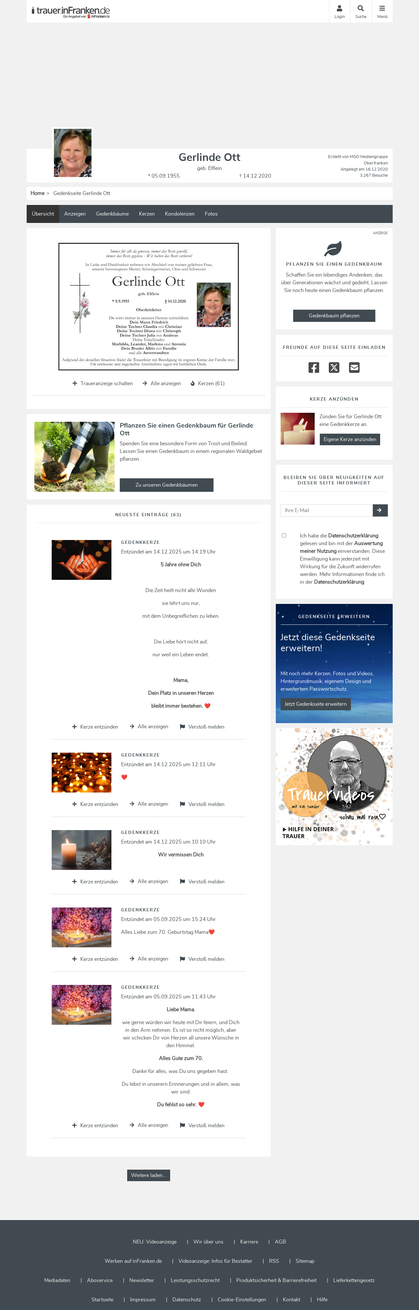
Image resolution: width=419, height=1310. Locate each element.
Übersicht (43, 214)
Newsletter (141, 1280)
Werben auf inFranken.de (133, 1261)
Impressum (143, 1299)
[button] (380, 510)
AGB (280, 1241)
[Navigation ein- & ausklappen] (382, 11)
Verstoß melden (202, 727)
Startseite (102, 1299)
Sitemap (305, 1261)
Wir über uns (208, 1241)
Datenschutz (186, 1299)
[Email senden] (327, 510)
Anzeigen (75, 214)
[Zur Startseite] (75, 11)
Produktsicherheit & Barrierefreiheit (276, 1280)
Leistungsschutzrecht (195, 1280)
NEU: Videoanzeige (155, 1241)
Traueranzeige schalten (103, 383)
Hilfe (322, 1299)
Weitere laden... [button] (148, 1175)
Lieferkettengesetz (354, 1280)
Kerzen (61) (208, 383)
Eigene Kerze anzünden (350, 439)
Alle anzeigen (162, 383)
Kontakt (291, 1299)
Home (37, 193)
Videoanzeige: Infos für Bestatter (215, 1261)
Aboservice (100, 1280)
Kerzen (147, 214)
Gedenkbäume (112, 214)
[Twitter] (334, 365)
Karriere (249, 1241)
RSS (274, 1261)
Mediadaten (57, 1280)
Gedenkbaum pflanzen (334, 315)
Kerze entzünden (95, 727)
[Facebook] (314, 365)
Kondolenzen (180, 214)
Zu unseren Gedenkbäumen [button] (166, 485)
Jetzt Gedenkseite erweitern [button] (316, 704)
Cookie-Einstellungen (242, 1299)
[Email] (354, 365)
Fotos (211, 214)
